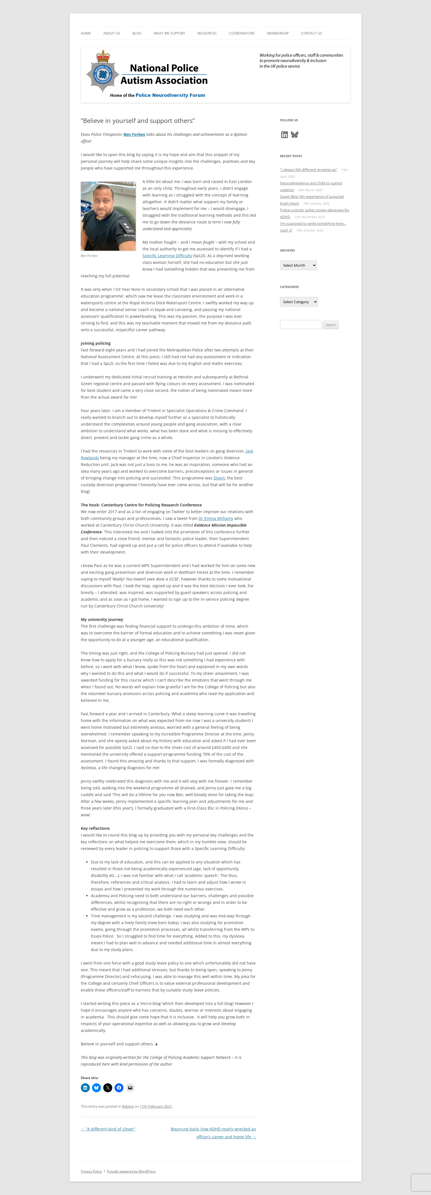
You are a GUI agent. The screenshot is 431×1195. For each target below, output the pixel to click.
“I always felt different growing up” (308, 169)
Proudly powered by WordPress (131, 1171)
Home (86, 33)
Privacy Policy (91, 1171)
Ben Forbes (134, 134)
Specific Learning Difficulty (167, 255)
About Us (111, 33)
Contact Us (311, 33)
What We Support (169, 33)
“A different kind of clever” (108, 1129)
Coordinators (242, 33)
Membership (278, 33)
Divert (219, 478)
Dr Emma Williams (216, 518)
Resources (207, 33)
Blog (136, 33)
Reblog (128, 1106)
